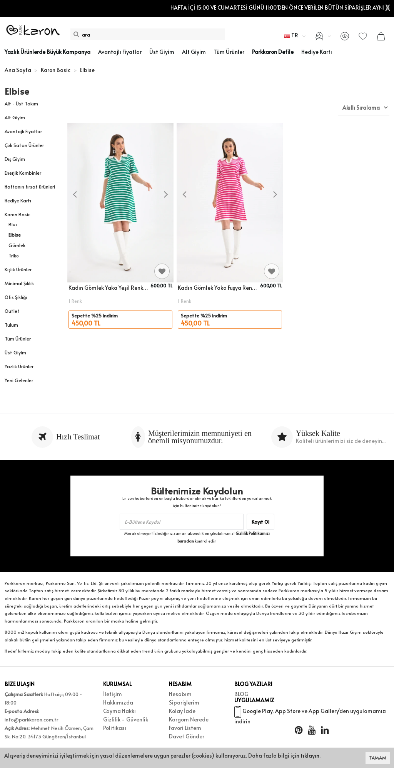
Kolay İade (182, 711)
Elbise (14, 235)
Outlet (12, 311)
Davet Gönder (186, 736)
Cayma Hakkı (119, 711)
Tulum (11, 325)
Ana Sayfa (18, 69)
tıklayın (310, 755)
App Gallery (324, 714)
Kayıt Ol (260, 522)
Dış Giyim (15, 159)
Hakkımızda (118, 702)
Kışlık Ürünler (18, 269)
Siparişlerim (184, 702)
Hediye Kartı (18, 200)
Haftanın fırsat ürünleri (30, 187)
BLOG (241, 694)
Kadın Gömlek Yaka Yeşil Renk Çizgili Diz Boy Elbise (108, 287)
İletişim (112, 694)
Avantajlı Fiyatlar (23, 131)
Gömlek (16, 245)
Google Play (257, 714)
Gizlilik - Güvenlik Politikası (125, 723)
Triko (13, 255)
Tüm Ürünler (18, 339)
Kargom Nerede (189, 719)
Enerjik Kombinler (23, 173)
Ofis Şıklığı (16, 297)
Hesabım (180, 694)
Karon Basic (17, 214)
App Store (288, 714)
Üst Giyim (15, 352)
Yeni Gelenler (19, 380)
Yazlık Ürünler (19, 366)
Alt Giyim (15, 117)
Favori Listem (185, 727)
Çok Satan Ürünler (24, 145)
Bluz (13, 224)
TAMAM (377, 758)
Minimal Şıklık (19, 283)
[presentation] (75, 194)
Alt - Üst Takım (21, 103)
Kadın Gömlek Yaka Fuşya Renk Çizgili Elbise (217, 287)
